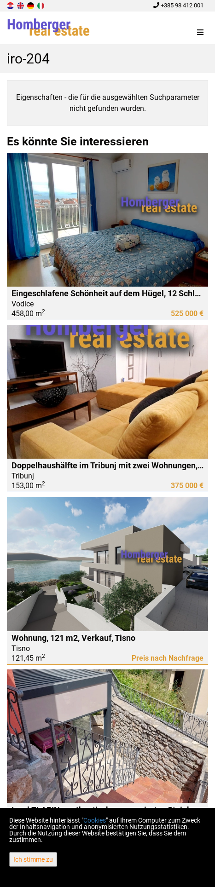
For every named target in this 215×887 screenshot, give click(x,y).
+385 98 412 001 (178, 5)
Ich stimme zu (33, 859)
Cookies (94, 820)
